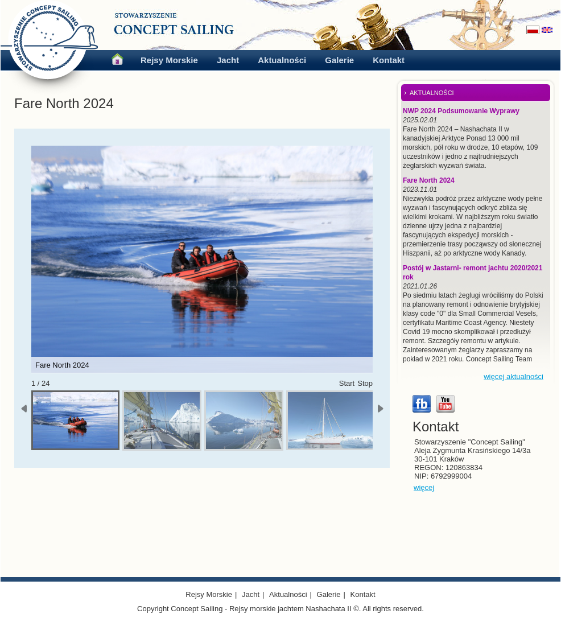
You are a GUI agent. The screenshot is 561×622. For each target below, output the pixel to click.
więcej (424, 487)
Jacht (228, 60)
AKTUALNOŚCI (432, 92)
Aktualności (282, 60)
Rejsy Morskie (169, 60)
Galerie (339, 60)
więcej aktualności (513, 376)
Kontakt (389, 60)
